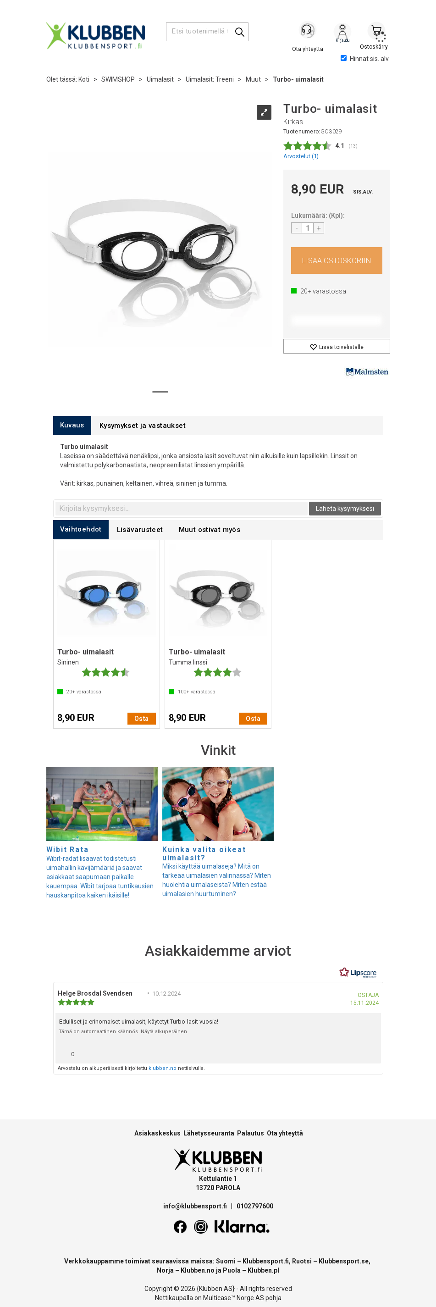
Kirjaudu (342, 32)
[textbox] (181, 508)
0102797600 (255, 1206)
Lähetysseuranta (208, 1133)
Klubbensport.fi (266, 1261)
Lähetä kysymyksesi (345, 508)
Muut (253, 79)
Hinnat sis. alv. (365, 58)
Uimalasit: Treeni (210, 79)
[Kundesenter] (308, 31)
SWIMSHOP (118, 79)
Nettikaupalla (174, 1297)
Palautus (250, 1133)
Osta (336, 260)
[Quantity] (307, 227)
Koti (83, 79)
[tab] (72, 425)
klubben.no (163, 1068)
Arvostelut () (301, 156)
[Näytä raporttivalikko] (370, 1052)
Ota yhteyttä (285, 1133)
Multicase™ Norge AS (233, 1297)
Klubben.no (198, 1270)
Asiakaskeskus (157, 1133)
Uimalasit (160, 79)
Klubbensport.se (344, 1261)
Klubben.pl (263, 1270)
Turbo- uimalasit (298, 79)
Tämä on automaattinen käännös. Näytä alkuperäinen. (123, 1032)
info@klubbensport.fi (195, 1206)
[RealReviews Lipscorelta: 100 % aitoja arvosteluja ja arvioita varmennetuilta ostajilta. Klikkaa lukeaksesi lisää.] (358, 973)
